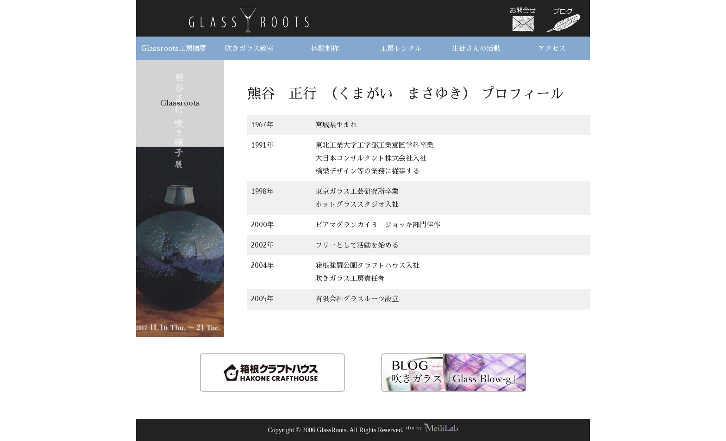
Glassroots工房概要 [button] (174, 48)
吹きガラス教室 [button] (249, 48)
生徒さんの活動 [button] (476, 48)
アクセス (552, 48)
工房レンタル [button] (401, 48)
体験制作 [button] (325, 48)
